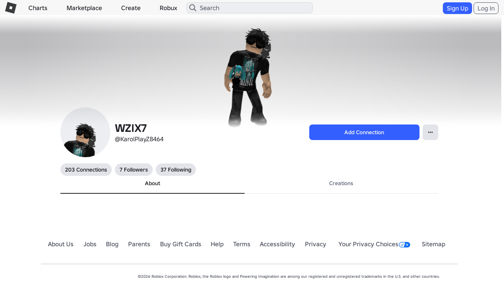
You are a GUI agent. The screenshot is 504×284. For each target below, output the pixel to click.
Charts (38, 8)
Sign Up (457, 8)
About (152, 183)
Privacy (315, 244)
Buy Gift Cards (180, 244)
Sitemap (433, 244)
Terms (241, 244)
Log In (486, 8)
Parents (139, 244)
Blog (112, 244)
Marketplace (84, 8)
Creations (341, 183)
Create (131, 8)
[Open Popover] (430, 132)
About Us (61, 244)
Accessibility (277, 244)
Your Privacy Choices (374, 244)
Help (217, 244)
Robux (168, 8)
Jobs (90, 244)
